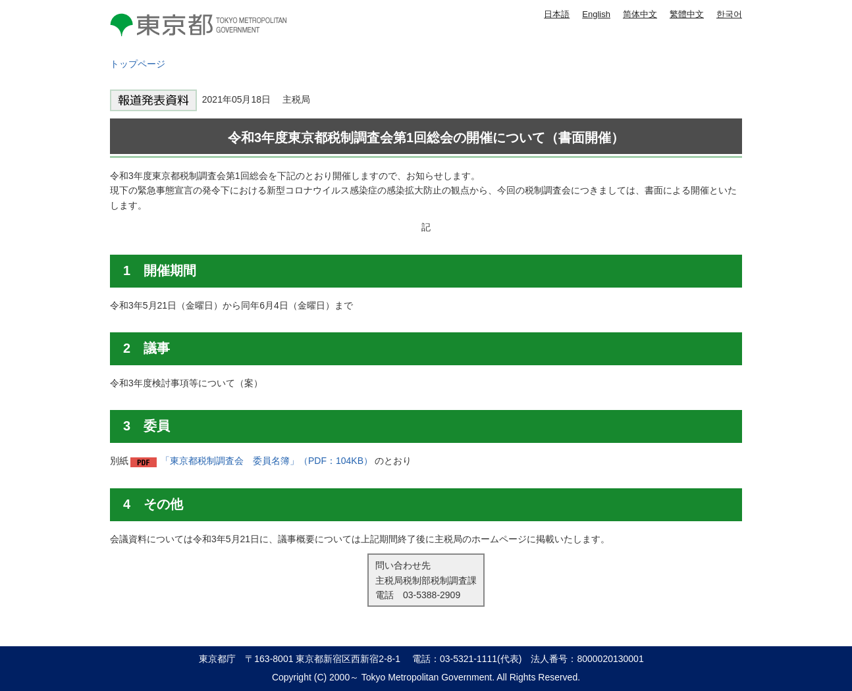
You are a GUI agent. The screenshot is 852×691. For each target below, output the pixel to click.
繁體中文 (687, 14)
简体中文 (640, 14)
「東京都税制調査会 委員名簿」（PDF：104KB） (267, 460)
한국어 (729, 14)
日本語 (557, 14)
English (596, 14)
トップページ (137, 64)
